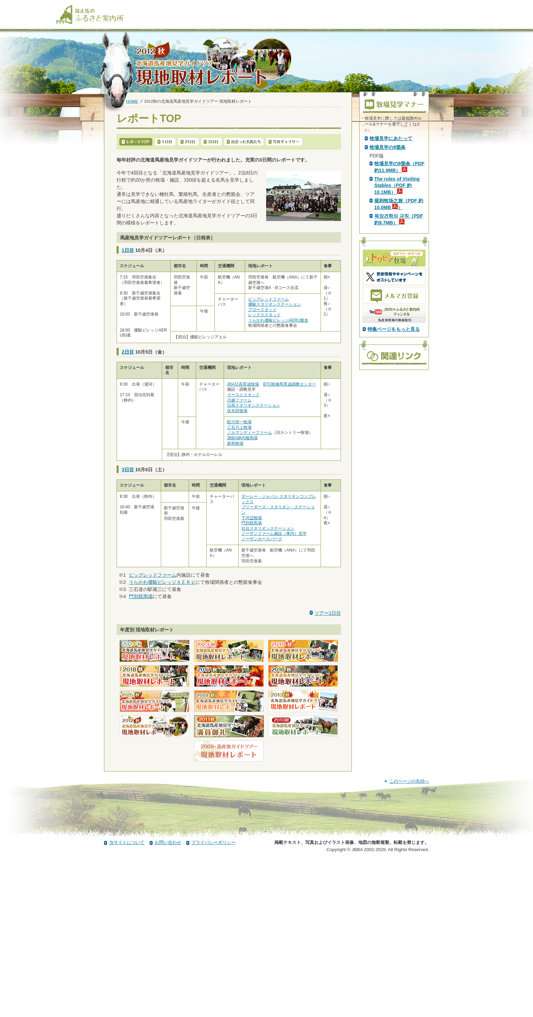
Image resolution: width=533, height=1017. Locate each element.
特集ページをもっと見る (393, 449)
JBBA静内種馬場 (242, 438)
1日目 (128, 250)
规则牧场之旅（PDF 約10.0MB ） (398, 324)
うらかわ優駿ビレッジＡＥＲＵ (162, 582)
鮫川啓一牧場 (239, 422)
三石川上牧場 (239, 427)
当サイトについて (126, 997)
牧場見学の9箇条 (387, 267)
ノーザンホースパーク (261, 539)
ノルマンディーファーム (249, 432)
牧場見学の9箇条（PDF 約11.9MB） (399, 287)
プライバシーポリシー (213, 997)
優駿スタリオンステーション (274, 304)
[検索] (472, 6)
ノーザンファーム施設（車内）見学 (274, 533)
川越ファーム (239, 400)
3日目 (128, 469)
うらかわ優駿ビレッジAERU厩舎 (278, 320)
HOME (132, 101)
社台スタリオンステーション (267, 528)
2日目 (128, 352)
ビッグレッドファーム (268, 299)
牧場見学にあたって (390, 258)
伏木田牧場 (237, 410)
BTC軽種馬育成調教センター (289, 384)
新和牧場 (235, 443)
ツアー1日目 (327, 613)
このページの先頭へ (409, 936)
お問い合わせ (168, 997)
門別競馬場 (251, 523)
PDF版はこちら (387, 197)
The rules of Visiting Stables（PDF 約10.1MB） (397, 305)
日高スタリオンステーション (253, 405)
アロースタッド (262, 309)
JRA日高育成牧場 (243, 384)
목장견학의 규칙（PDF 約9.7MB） (398, 340)
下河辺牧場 (251, 517)
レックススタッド (264, 314)
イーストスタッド (243, 394)
